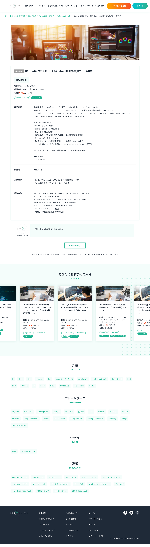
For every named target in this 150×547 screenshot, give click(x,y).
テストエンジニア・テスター (99, 484)
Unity (91, 386)
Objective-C (117, 379)
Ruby (42, 386)
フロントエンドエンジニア (22, 491)
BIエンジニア (38, 477)
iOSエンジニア (54, 477)
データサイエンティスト (60, 484)
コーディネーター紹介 (69, 6)
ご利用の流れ (53, 6)
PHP (14, 386)
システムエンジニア (19, 484)
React (46, 418)
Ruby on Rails (76, 418)
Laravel (101, 411)
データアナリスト (39, 484)
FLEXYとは (41, 6)
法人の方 (100, 6)
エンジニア (32, 16)
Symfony (112, 418)
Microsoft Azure (28, 451)
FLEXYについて (72, 513)
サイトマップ (93, 530)
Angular (15, 411)
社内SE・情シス (61, 491)
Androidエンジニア (46, 16)
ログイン (92, 513)
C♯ (29, 379)
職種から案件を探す (17, 16)
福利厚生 (69, 524)
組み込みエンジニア (80, 491)
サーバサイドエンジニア (111, 477)
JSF (91, 411)
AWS (14, 451)
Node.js (113, 411)
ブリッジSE (119, 484)
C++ (20, 379)
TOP (5, 16)
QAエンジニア (71, 477)
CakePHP (28, 411)
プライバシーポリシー (97, 536)
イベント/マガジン (87, 6)
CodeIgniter (43, 411)
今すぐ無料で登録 (96, 519)
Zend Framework (19, 425)
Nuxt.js (125, 411)
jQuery (81, 411)
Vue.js (124, 418)
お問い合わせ (106, 254)
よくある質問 (71, 519)
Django (57, 411)
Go (49, 379)
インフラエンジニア (89, 477)
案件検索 (42, 513)
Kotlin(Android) (63, 16)
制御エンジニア (43, 491)
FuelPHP (69, 411)
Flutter (39, 379)
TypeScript (79, 386)
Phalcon (15, 418)
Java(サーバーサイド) (64, 379)
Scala (52, 386)
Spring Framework (95, 418)
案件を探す (29, 6)
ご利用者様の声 (72, 530)
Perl (129, 379)
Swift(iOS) (64, 386)
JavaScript (82, 379)
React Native (59, 418)
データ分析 (79, 484)
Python (25, 386)
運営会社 (92, 524)
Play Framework (31, 418)
